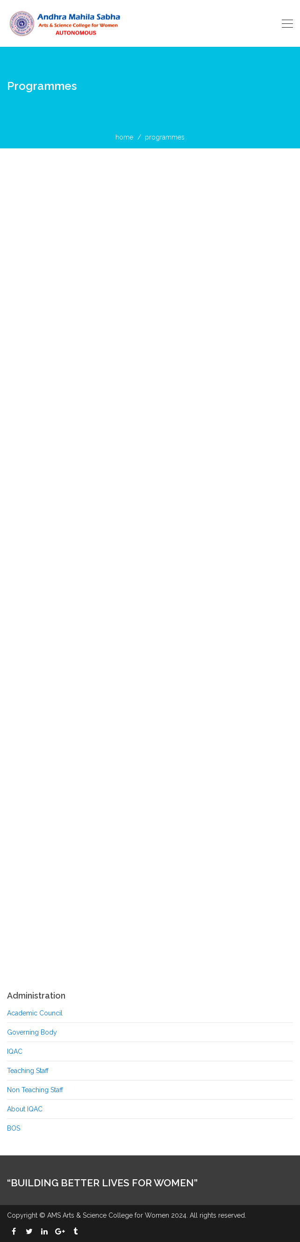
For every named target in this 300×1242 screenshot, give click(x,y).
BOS (13, 1128)
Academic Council (35, 1013)
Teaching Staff (28, 1070)
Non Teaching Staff (35, 1090)
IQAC (14, 1051)
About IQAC (25, 1109)
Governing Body (32, 1032)
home (124, 137)
